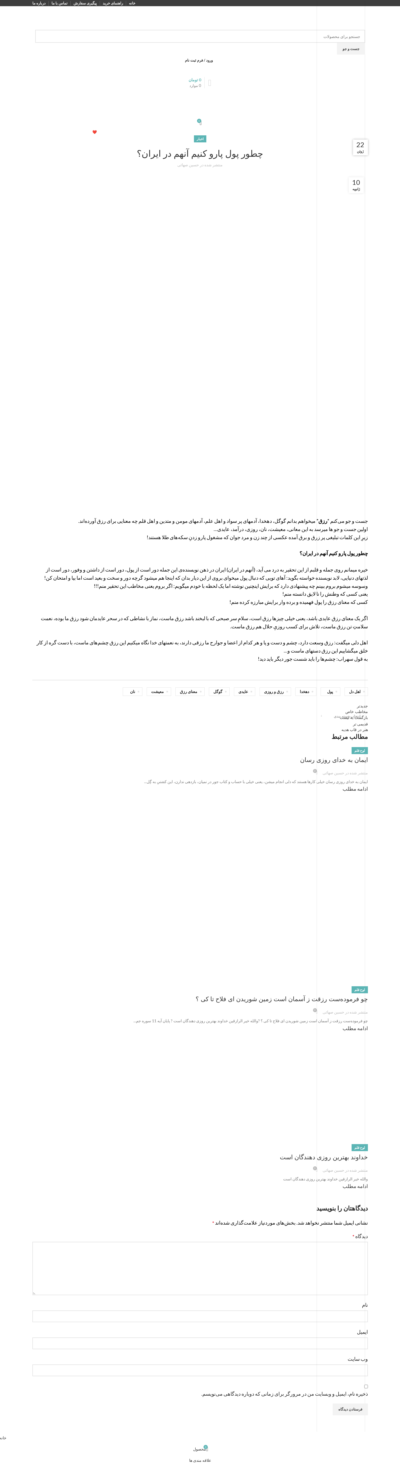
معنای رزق (188, 691)
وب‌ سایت (358, 1359)
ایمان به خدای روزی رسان (334, 760)
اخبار (200, 139)
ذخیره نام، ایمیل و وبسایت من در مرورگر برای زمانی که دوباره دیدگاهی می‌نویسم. (284, 1394)
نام (365, 1305)
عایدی (243, 691)
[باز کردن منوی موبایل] (200, 94)
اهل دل (355, 691)
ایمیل (362, 1332)
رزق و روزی (274, 691)
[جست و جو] (200, 36)
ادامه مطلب (355, 789)
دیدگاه (360, 1236)
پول (330, 691)
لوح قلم (359, 750)
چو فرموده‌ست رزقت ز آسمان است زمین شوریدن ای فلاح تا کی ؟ (282, 999)
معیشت (157, 691)
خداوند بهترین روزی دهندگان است (324, 1157)
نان (132, 691)
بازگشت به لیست (354, 717)
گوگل (217, 691)
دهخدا (304, 691)
